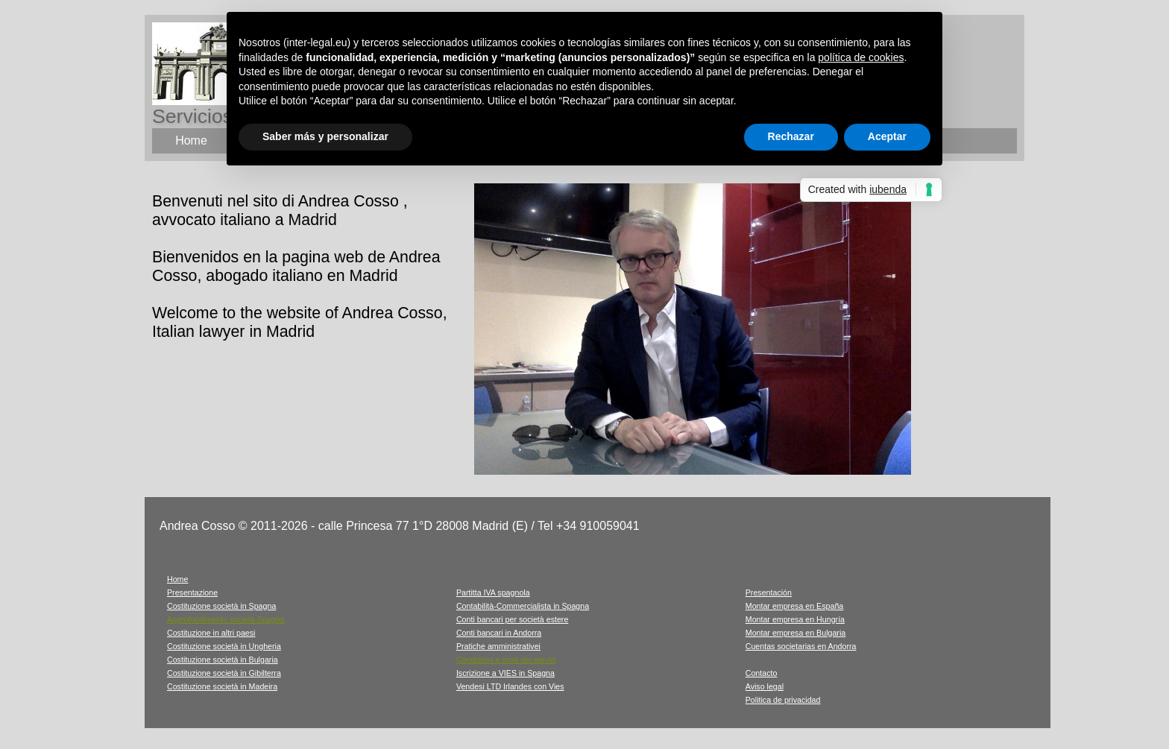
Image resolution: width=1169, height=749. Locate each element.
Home (177, 579)
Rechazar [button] (791, 136)
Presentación (769, 592)
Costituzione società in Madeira (222, 686)
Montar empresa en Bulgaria (795, 632)
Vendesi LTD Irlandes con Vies (510, 686)
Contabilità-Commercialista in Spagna (522, 605)
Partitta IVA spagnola (493, 592)
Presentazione (192, 592)
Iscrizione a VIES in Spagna (505, 673)
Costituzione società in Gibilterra (224, 673)
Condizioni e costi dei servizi (506, 659)
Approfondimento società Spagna (226, 619)
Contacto (762, 673)
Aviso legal (765, 686)
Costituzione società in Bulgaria (222, 659)
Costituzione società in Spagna (221, 605)
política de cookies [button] (861, 57)
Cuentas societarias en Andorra (801, 646)
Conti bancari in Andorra (498, 632)
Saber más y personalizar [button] (325, 136)
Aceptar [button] (887, 136)
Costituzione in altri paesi (211, 632)
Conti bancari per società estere (512, 619)
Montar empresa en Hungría (795, 619)
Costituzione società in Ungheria (224, 646)
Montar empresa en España (795, 605)
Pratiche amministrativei (498, 646)
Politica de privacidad (783, 699)
